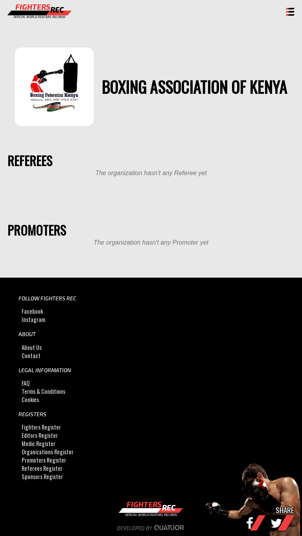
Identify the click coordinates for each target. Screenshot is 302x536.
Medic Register (38, 443)
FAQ (25, 383)
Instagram (33, 319)
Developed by (151, 528)
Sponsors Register (42, 476)
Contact (31, 355)
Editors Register (40, 435)
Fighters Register (41, 427)
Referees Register (42, 468)
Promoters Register (44, 460)
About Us (32, 347)
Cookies (30, 399)
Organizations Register (48, 452)
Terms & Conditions (43, 391)
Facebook (32, 311)
